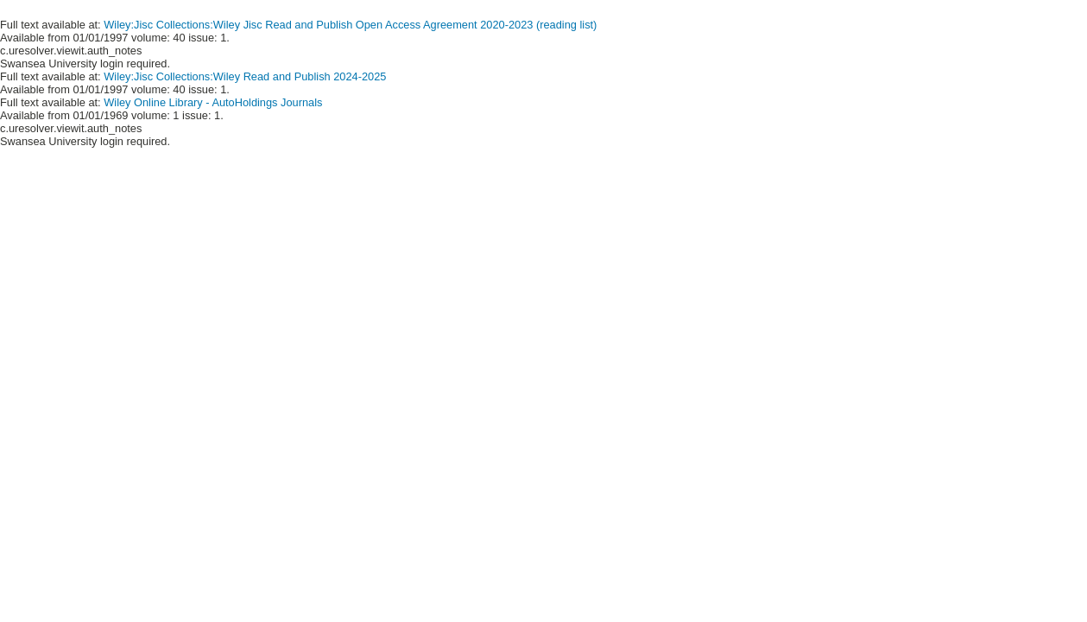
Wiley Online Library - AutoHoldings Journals (213, 102)
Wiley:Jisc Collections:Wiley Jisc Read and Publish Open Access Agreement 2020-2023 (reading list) (350, 24)
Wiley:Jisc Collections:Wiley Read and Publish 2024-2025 (245, 76)
